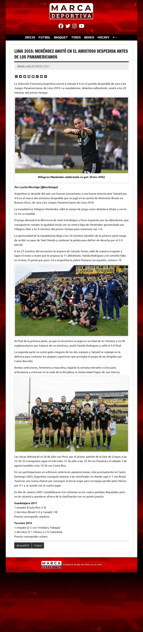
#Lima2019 (23, 545)
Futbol (38, 545)
